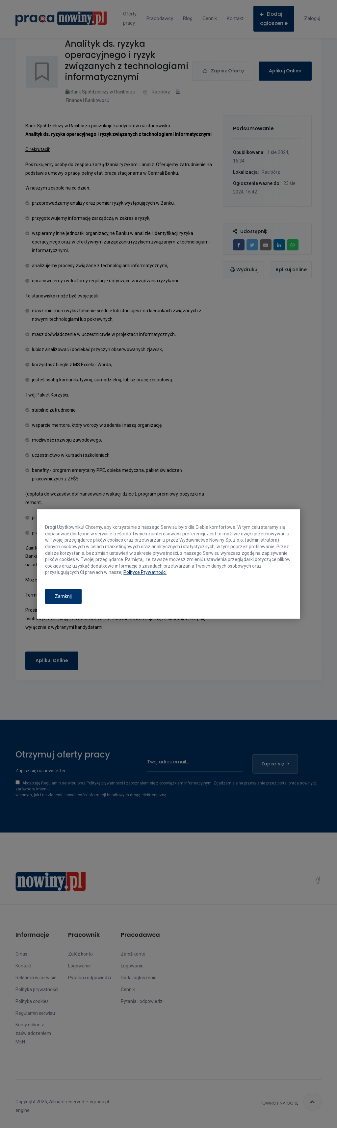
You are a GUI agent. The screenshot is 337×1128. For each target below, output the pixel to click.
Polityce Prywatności (145, 572)
